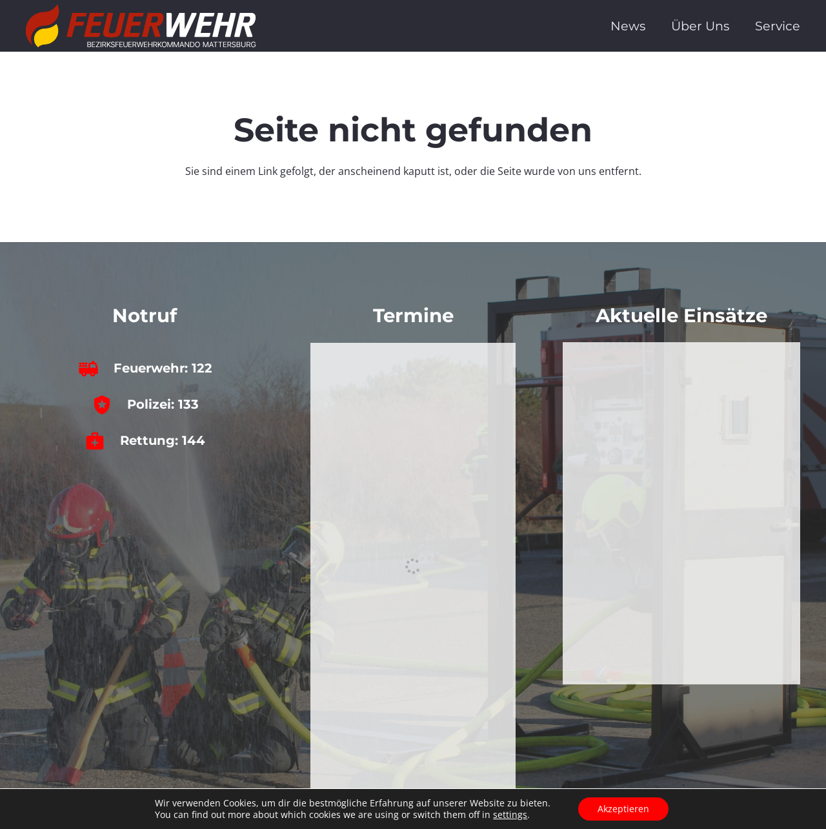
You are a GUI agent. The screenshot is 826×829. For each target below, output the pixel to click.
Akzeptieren (623, 809)
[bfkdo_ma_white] (141, 26)
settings (510, 815)
